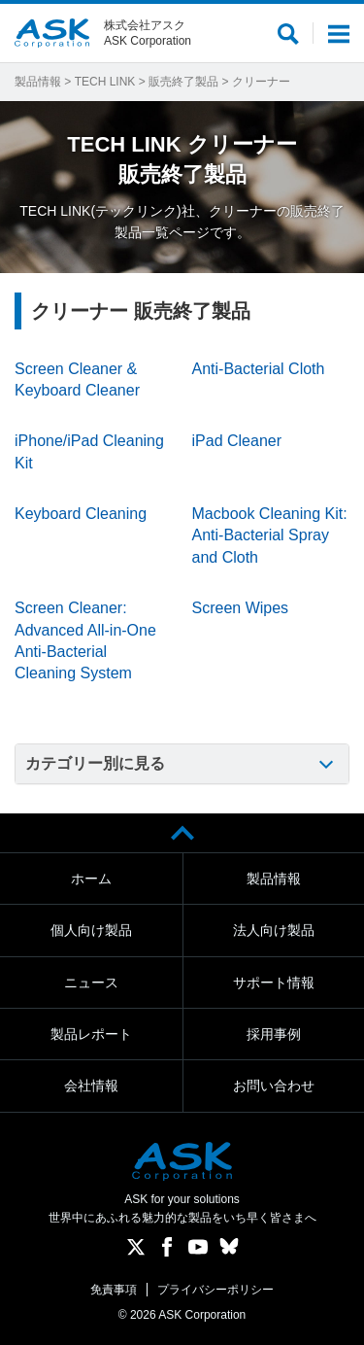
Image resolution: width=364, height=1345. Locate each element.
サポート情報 (273, 982)
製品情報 (38, 81)
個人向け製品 (91, 930)
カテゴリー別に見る (95, 763)
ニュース (91, 982)
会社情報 (91, 1085)
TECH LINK (105, 81)
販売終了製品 (183, 81)
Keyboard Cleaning (81, 513)
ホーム (91, 878)
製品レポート (91, 1034)
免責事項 (113, 1289)
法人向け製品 (273, 930)
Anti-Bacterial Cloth (258, 369)
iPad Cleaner (237, 440)
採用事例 (274, 1034)
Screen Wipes (240, 608)
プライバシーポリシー (215, 1289)
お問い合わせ (273, 1085)
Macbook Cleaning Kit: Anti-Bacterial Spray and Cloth (269, 535)
